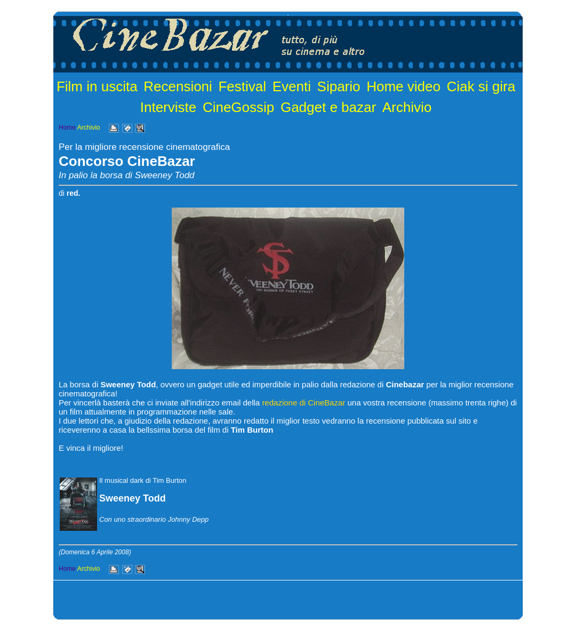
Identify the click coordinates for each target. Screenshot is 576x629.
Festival (242, 86)
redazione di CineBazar (303, 402)
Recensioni (177, 86)
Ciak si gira (481, 86)
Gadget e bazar (328, 107)
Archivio (406, 107)
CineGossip (238, 107)
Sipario (339, 86)
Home (67, 127)
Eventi (292, 86)
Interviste (168, 107)
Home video (403, 86)
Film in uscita (97, 86)
